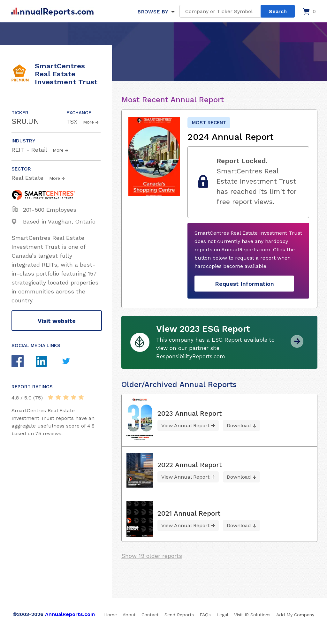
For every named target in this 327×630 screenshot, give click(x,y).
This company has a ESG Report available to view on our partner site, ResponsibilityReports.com (215, 348)
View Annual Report (185, 425)
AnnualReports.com (70, 614)
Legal (222, 614)
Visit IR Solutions (252, 614)
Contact (150, 614)
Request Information (244, 283)
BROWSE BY (152, 12)
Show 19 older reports (151, 555)
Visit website (57, 320)
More (88, 122)
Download (239, 425)
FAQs (205, 614)
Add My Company (295, 614)
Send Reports (179, 614)
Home (110, 614)
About (129, 614)
